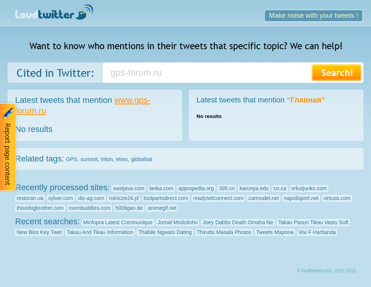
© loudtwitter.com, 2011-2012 (326, 270)
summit (88, 159)
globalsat (141, 159)
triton (107, 159)
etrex (122, 159)
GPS (71, 159)
